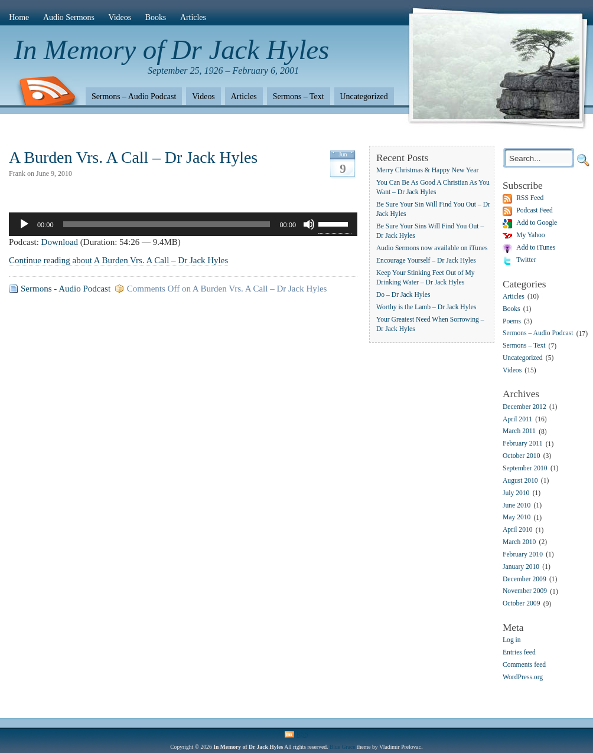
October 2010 (521, 456)
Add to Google (536, 223)
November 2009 (525, 591)
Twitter (526, 260)
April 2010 (518, 530)
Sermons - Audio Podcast (65, 288)
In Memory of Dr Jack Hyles (172, 49)
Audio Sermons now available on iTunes (432, 248)
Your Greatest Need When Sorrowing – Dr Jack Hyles (430, 324)
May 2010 (516, 518)
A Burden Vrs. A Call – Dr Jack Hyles (133, 157)
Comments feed (524, 665)
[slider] (167, 224)
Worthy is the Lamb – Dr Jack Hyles (426, 307)
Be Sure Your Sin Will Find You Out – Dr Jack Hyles (433, 209)
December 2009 (524, 579)
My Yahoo (530, 235)
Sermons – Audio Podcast (134, 96)
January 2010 (521, 567)
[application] (183, 224)
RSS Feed (529, 198)
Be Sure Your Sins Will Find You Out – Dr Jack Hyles (430, 231)
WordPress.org (523, 677)
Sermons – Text (298, 96)
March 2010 (519, 542)
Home (19, 17)
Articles (193, 17)
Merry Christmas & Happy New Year (427, 170)
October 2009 (521, 604)
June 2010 (516, 505)
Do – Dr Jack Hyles (403, 295)
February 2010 (523, 554)
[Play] (24, 224)
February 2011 (523, 444)
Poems (512, 321)
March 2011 (519, 432)
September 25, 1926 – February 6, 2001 (223, 71)
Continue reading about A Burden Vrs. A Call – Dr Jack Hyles (118, 260)
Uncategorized (364, 96)
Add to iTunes (535, 247)
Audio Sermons (69, 17)
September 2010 (525, 468)
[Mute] (309, 224)
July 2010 (516, 493)
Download (60, 242)
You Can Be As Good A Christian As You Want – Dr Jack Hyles (433, 187)
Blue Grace (343, 747)
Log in (512, 640)
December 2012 (524, 407)
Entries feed (519, 652)
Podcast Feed (534, 210)
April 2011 (517, 419)
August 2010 (520, 480)
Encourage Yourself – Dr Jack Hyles (426, 260)
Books (156, 17)
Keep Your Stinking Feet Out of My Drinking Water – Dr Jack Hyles (425, 277)
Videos (120, 17)
